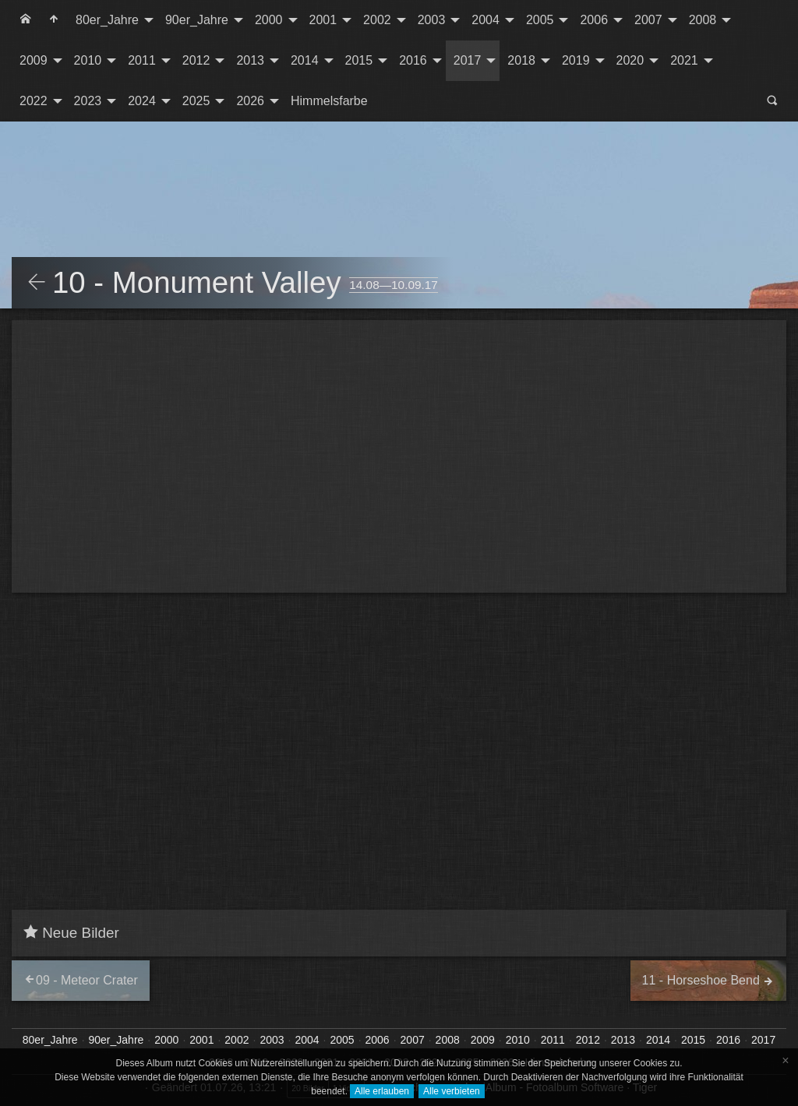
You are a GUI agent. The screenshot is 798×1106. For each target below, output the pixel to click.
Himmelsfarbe (329, 100)
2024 (142, 100)
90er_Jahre (196, 19)
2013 (250, 60)
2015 (359, 60)
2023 (88, 100)
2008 (703, 19)
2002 (377, 19)
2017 (468, 60)
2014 (305, 60)
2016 (413, 60)
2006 (594, 19)
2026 (250, 100)
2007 (648, 19)
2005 (540, 19)
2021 (684, 60)
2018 (521, 60)
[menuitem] (26, 20)
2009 (33, 60)
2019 (576, 60)
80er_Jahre (107, 19)
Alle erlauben (382, 1091)
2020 (630, 60)
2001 (323, 19)
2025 (196, 100)
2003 (432, 19)
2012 (196, 60)
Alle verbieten (451, 1091)
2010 (88, 60)
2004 (485, 19)
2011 (142, 60)
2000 (269, 19)
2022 (33, 100)
